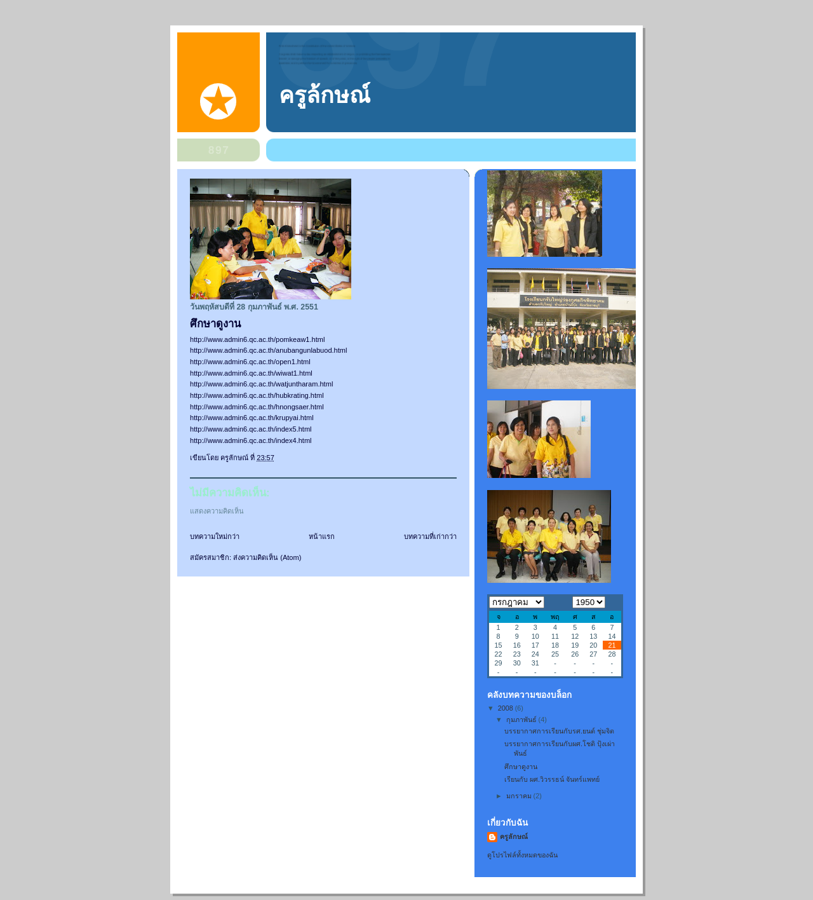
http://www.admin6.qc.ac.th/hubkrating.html (257, 395)
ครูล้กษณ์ (324, 95)
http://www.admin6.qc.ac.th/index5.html (251, 429)
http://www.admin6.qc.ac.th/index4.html (251, 440)
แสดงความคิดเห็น (217, 511)
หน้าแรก (322, 536)
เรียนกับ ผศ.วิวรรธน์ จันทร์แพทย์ (552, 779)
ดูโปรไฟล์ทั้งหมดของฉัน (522, 855)
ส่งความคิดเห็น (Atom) (267, 557)
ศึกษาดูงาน (520, 766)
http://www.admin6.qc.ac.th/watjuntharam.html (261, 384)
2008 (506, 708)
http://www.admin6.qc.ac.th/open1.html (250, 361)
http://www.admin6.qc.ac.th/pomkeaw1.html (257, 339)
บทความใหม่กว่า (214, 536)
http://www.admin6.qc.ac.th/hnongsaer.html (257, 407)
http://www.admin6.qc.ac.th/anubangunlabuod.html (268, 350)
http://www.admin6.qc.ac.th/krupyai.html (252, 417)
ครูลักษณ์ (514, 836)
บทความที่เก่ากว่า (430, 536)
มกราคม (520, 796)
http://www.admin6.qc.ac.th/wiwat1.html (251, 373)
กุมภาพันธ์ (522, 719)
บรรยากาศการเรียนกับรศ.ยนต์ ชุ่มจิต (559, 731)
